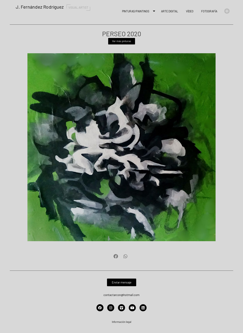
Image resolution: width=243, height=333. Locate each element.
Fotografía (209, 11)
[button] (115, 256)
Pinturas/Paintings (136, 11)
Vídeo (189, 11)
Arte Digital (169, 11)
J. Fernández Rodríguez (54, 7)
